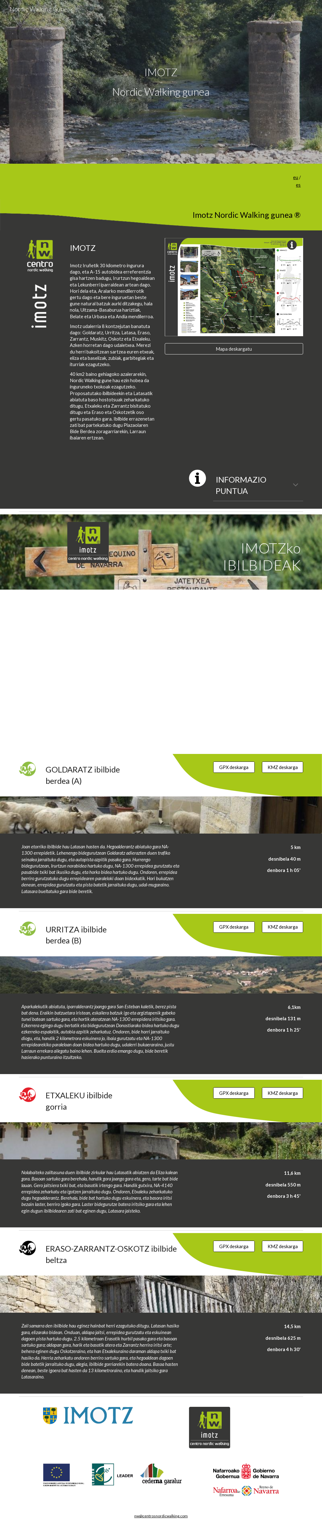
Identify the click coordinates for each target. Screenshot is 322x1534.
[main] (160, 82)
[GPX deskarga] (234, 767)
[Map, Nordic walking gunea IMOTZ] (161, 671)
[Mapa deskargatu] (234, 349)
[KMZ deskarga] (282, 767)
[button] (295, 485)
